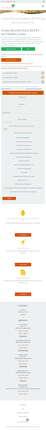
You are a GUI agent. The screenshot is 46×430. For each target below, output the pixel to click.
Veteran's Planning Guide (24, 168)
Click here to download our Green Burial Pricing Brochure (17, 63)
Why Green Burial (11, 49)
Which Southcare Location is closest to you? (22, 126)
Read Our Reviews (11, 60)
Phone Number (22, 119)
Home (13, 22)
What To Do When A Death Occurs (24, 164)
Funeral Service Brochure (24, 145)
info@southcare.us (6, 88)
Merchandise (23, 404)
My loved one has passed (24, 184)
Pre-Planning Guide (24, 161)
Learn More (23, 235)
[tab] (23, 73)
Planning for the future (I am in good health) (24, 191)
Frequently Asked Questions (34, 88)
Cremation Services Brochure (24, 141)
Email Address (6, 112)
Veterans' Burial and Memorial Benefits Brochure (24, 153)
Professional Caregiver (23, 412)
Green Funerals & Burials (24, 149)
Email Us (23, 314)
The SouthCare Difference (24, 157)
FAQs (28, 49)
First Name (22, 97)
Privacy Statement (23, 416)
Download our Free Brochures (23, 133)
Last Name (22, 104)
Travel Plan (24, 172)
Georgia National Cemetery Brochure (24, 176)
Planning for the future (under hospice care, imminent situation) (24, 188)
